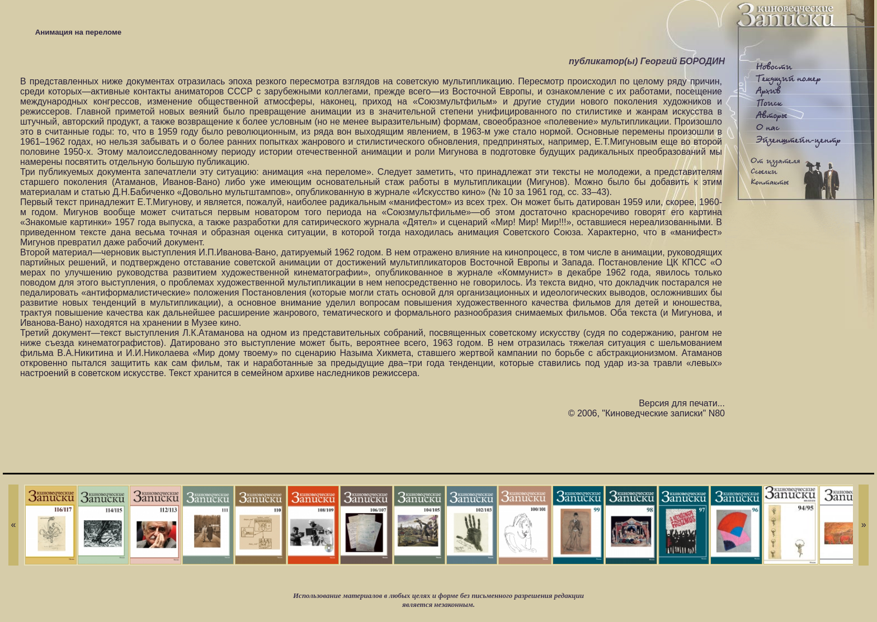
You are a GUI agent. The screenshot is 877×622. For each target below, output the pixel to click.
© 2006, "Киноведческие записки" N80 (646, 413)
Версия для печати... (682, 403)
